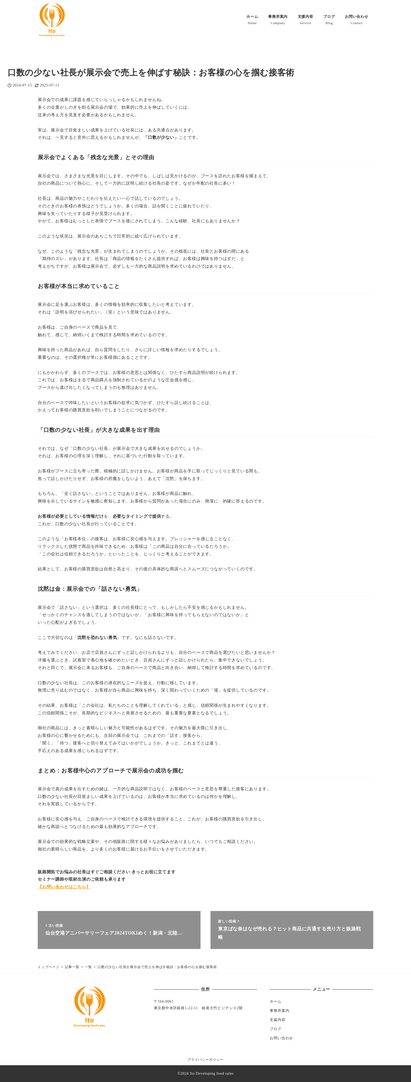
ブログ (275, 1029)
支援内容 (277, 1020)
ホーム (275, 1001)
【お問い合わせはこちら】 (64, 887)
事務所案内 (279, 1010)
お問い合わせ (281, 1038)
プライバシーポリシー (205, 1060)
